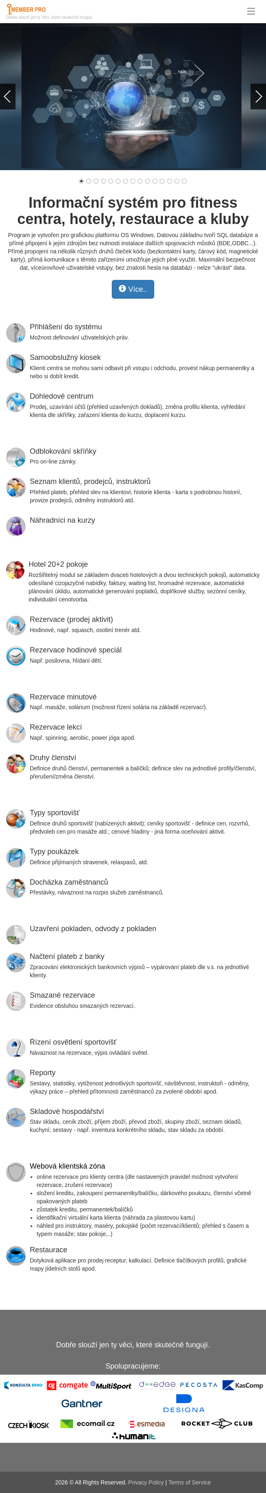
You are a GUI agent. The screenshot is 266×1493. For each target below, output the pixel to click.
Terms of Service (189, 1482)
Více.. (133, 289)
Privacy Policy (146, 1482)
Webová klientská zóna (67, 1166)
